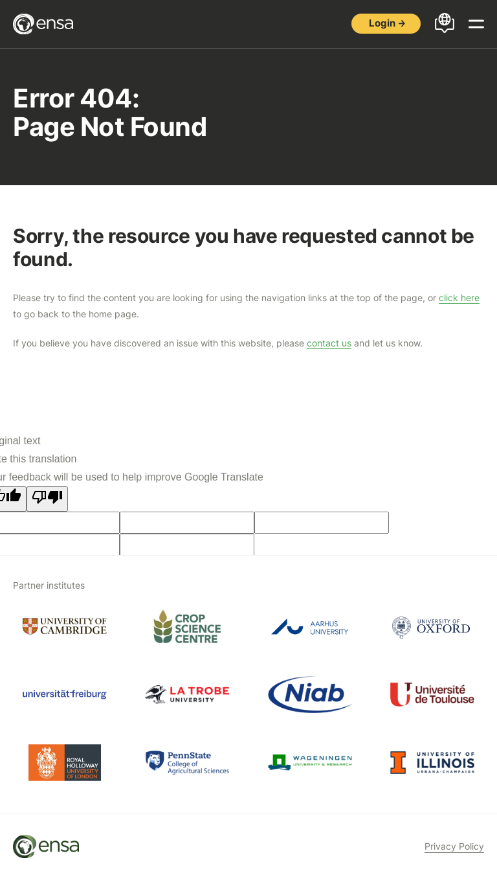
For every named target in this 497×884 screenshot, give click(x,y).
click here (459, 297)
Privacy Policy (454, 846)
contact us (329, 342)
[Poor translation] (47, 499)
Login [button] (382, 23)
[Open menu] (476, 24)
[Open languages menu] (444, 24)
